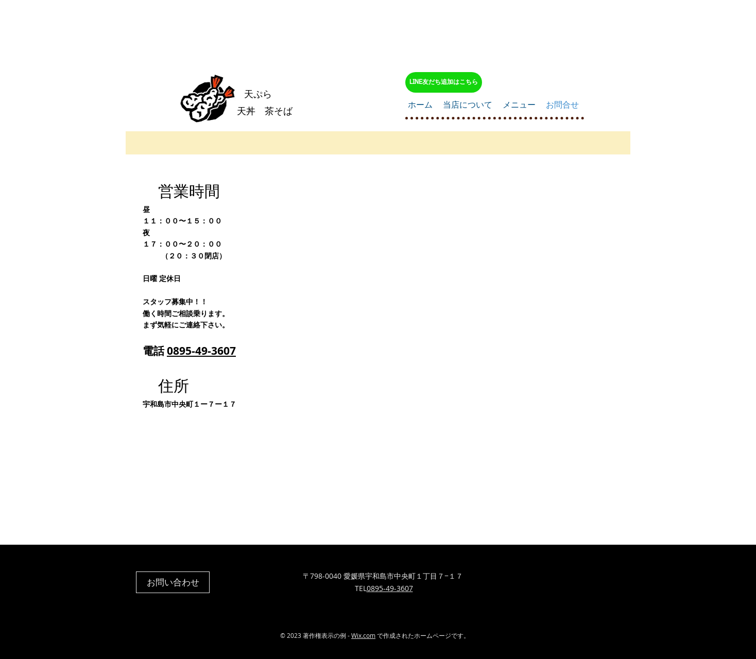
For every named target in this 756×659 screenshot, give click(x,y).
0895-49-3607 (201, 350)
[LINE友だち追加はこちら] (443, 82)
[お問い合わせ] (173, 582)
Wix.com (363, 635)
